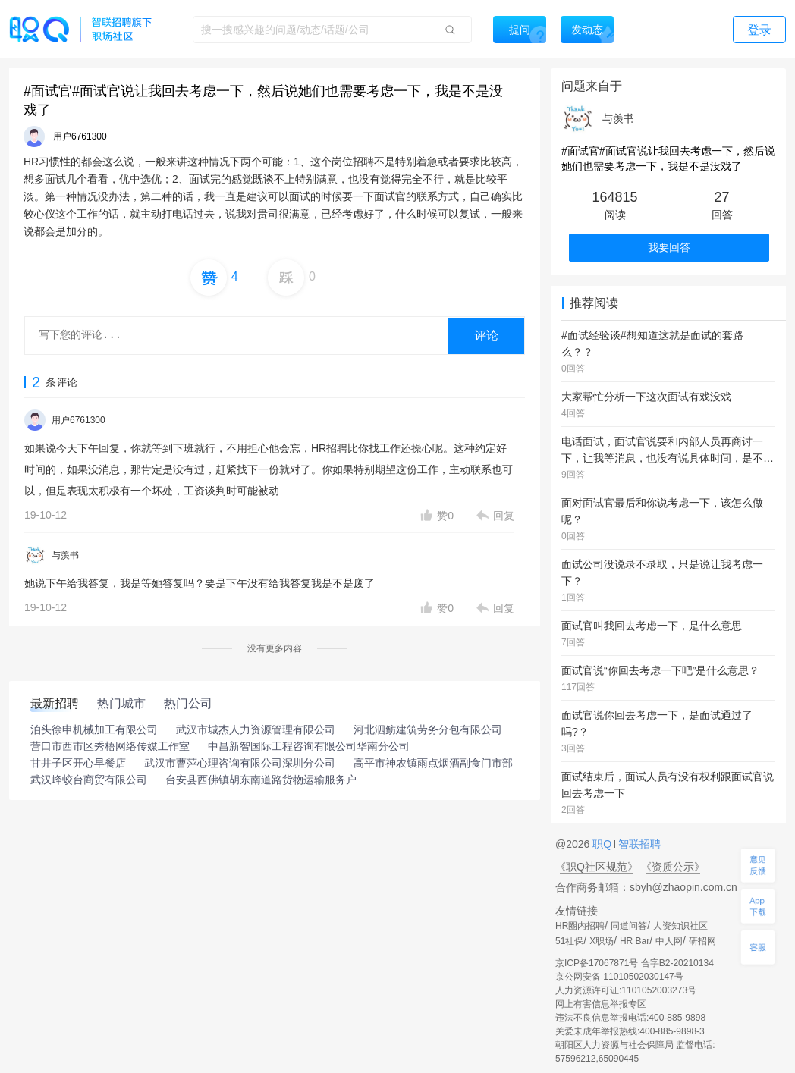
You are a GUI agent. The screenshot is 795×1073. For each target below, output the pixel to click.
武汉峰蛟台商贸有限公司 (88, 779)
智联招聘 (638, 844)
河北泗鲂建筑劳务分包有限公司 (428, 729)
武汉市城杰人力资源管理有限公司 (255, 729)
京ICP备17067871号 (596, 963)
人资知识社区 (680, 926)
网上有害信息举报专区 (600, 1004)
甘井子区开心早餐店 (78, 763)
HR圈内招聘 (580, 926)
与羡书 (65, 555)
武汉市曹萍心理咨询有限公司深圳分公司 (239, 763)
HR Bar (634, 941)
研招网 (702, 941)
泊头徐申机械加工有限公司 (94, 729)
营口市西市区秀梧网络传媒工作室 (110, 746)
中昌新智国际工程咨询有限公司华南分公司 (309, 746)
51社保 (569, 941)
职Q (603, 844)
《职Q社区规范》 (596, 867)
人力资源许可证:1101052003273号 (625, 990)
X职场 (601, 941)
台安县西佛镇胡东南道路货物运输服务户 (261, 779)
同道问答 (629, 926)
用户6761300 (78, 420)
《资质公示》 (673, 867)
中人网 (669, 941)
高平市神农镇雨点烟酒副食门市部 (433, 763)
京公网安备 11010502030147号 (619, 976)
